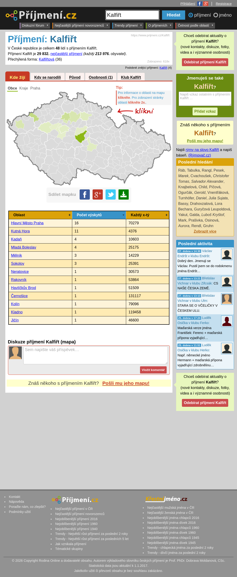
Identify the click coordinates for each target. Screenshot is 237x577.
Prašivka (195, 220)
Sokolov (17, 263)
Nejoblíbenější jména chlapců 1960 (173, 528)
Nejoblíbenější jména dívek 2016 (171, 523)
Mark (182, 220)
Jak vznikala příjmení (70, 544)
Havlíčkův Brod (23, 288)
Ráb (181, 170)
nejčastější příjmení (66, 54)
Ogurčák (185, 192)
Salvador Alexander (207, 181)
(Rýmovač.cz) (199, 155)
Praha (35, 88)
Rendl (196, 226)
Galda (195, 215)
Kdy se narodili (47, 78)
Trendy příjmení (128, 25)
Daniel (201, 198)
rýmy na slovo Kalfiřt (202, 150)
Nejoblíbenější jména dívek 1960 (171, 532)
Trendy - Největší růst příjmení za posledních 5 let (91, 539)
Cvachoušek (200, 176)
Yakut (182, 215)
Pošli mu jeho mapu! (125, 383)
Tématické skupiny (69, 549)
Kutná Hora (20, 231)
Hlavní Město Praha (27, 223)
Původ (75, 78)
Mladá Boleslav (23, 247)
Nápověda (16, 501)
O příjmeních (160, 25)
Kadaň (16, 239)
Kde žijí (17, 77)
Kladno (17, 312)
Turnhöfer (186, 198)
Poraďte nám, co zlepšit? (27, 507)
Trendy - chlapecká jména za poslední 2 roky (180, 547)
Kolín (15, 304)
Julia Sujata (218, 198)
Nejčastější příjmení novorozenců (81, 25)
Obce (12, 88)
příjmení (203, 15)
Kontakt (14, 497)
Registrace (224, 4)
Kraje (23, 88)
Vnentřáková (217, 192)
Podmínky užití (20, 512)
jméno (225, 15)
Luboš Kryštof (212, 215)
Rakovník (19, 280)
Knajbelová (187, 187)
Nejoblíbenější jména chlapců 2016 (173, 518)
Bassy (183, 204)
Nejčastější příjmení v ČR (74, 509)
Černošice (19, 296)
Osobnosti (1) (101, 78)
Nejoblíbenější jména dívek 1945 (171, 543)
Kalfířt (163, 67)
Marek (183, 176)
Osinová (211, 220)
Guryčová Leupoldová (212, 209)
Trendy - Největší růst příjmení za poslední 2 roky (91, 534)
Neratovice (20, 272)
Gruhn (208, 226)
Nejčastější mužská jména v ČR (170, 507)
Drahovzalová (201, 204)
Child (203, 187)
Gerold (199, 192)
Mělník (16, 255)
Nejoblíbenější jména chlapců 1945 (173, 538)
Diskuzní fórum (35, 25)
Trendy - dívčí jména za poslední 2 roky (176, 553)
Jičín (15, 320)
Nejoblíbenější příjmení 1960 (76, 524)
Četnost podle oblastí (195, 25)
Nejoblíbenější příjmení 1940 (76, 529)
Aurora (183, 226)
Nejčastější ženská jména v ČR (170, 513)
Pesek (219, 170)
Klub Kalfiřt (131, 78)
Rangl (207, 170)
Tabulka (193, 170)
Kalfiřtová (46, 59)
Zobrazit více (205, 231)
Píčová (214, 187)
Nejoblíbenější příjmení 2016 (76, 519)
